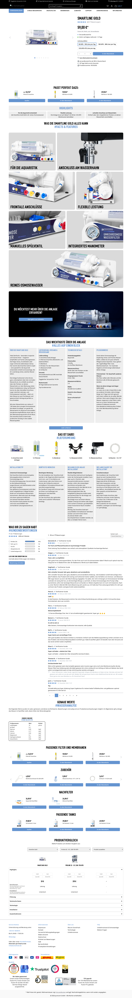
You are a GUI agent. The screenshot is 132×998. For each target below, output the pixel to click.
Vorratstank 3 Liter (31, 823)
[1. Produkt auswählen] (42, 849)
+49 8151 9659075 (14, 931)
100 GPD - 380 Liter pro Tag (107, 44)
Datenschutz (42, 937)
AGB (39, 942)
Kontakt (40, 930)
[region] (41, 37)
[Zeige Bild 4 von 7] (41, 57)
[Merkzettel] (108, 6)
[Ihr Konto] (112, 6)
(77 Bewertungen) (93, 22)
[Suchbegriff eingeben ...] (64, 6)
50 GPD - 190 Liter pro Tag (87, 44)
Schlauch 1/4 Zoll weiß (105, 778)
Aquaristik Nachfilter (31, 801)
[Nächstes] (73, 37)
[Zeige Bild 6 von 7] (45, 57)
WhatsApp (12, 937)
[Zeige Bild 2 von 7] (37, 57)
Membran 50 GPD (67, 94)
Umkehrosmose (73, 932)
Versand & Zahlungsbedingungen (49, 932)
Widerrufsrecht (43, 935)
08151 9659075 (116, 1)
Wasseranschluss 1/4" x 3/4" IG (71, 778)
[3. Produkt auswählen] (107, 849)
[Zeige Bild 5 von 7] (43, 57)
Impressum (42, 927)
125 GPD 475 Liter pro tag (87, 48)
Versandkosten (61, 992)
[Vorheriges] (10, 37)
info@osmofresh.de (15, 946)
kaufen (27, 100)
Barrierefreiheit (43, 944)
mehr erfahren (66, 428)
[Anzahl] (85, 53)
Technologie (71, 930)
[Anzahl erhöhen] (90, 53)
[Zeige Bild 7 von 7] (47, 57)
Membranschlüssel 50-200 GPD (34, 778)
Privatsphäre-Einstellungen (46, 946)
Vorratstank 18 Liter (104, 823)
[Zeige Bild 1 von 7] (34, 57)
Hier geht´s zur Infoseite (36, 319)
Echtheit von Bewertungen (46, 939)
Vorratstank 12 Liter (68, 823)
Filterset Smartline (28, 94)
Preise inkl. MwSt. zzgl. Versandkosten (88, 31)
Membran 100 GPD (106, 94)
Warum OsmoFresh (74, 927)
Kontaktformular (25, 942)
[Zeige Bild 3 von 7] (39, 57)
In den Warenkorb (108, 54)
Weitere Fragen (102, 930)
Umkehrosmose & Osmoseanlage (108, 927)
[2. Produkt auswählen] (75, 849)
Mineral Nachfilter (68, 801)
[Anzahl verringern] (79, 53)
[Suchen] (80, 6)
